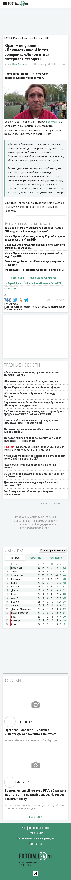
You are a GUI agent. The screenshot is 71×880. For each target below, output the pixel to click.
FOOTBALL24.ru (18, 4)
